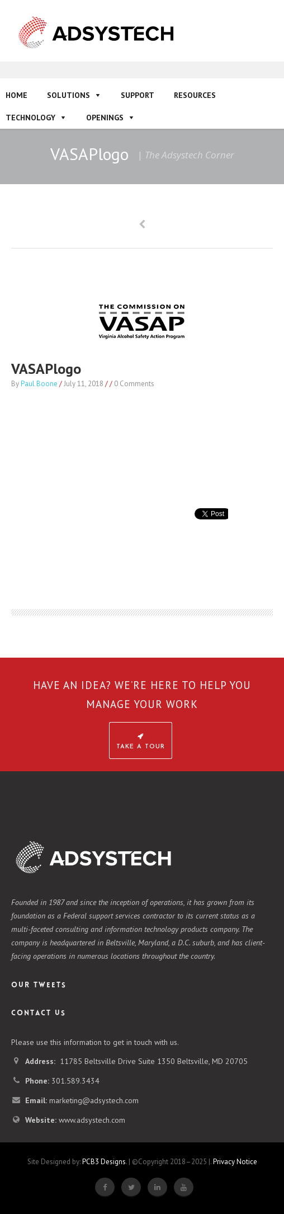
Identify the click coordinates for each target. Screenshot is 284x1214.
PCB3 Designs (104, 1161)
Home (16, 95)
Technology (30, 118)
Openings (105, 118)
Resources (195, 95)
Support (137, 95)
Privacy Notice (235, 1161)
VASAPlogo (46, 368)
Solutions (68, 95)
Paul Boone (39, 383)
